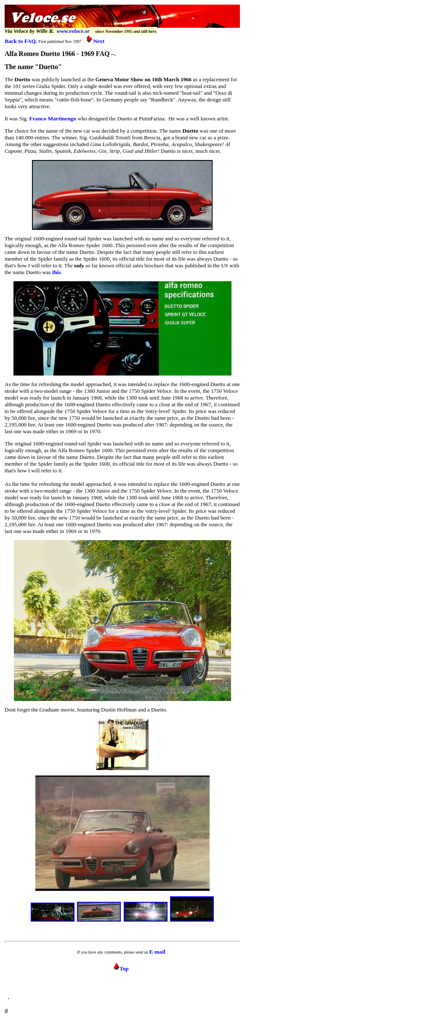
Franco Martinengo (52, 118)
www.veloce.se (73, 31)
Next (95, 41)
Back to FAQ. (21, 41)
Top (121, 968)
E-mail (157, 952)
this (56, 272)
